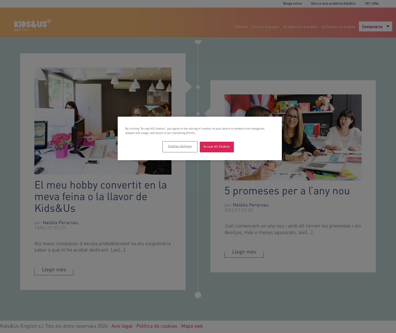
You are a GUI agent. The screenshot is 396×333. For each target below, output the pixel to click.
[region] (200, 138)
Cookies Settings (180, 146)
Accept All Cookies (217, 146)
